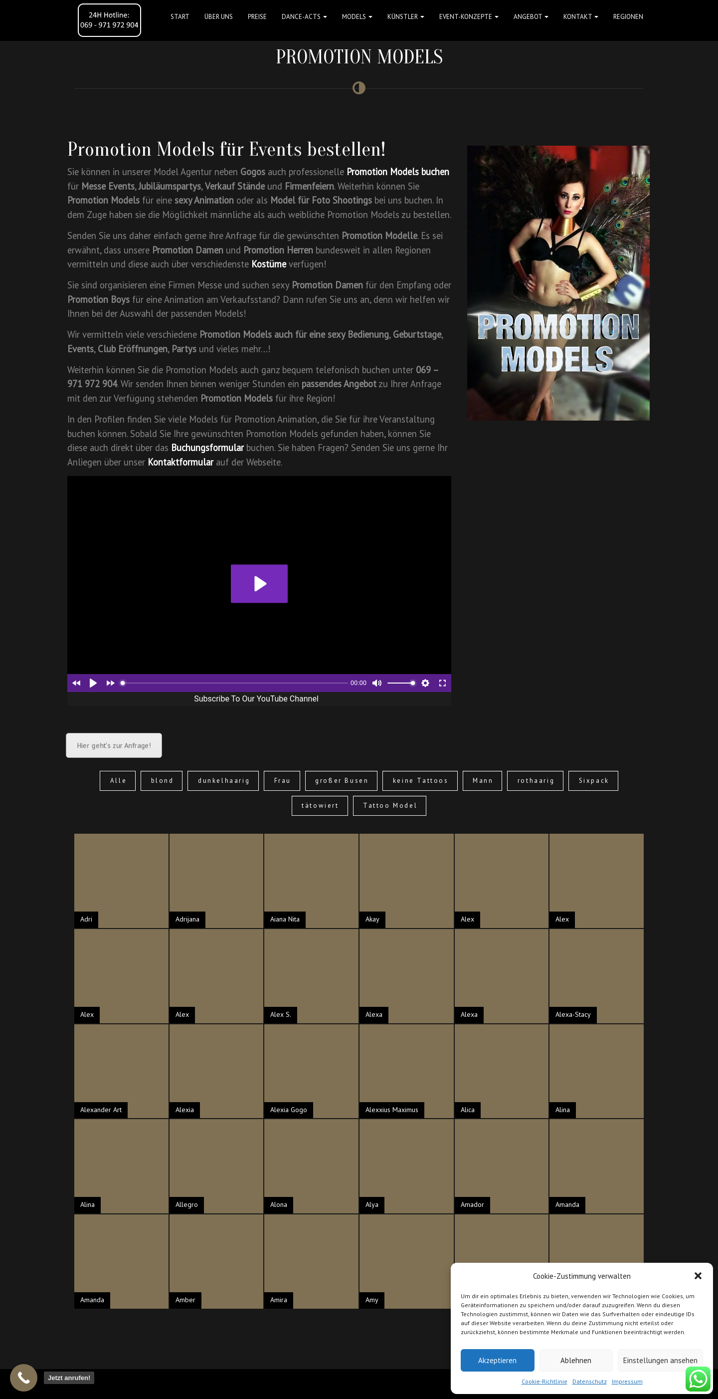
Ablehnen (575, 1360)
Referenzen (444, 1384)
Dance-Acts (304, 16)
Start (180, 16)
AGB (114, 1384)
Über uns (218, 16)
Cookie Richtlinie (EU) (229, 1384)
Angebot (531, 16)
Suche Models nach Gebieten (304, 1384)
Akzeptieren (497, 1360)
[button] (698, 1276)
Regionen (628, 16)
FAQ (355, 1384)
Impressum (627, 1381)
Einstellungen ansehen (660, 1360)
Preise (257, 16)
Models (357, 16)
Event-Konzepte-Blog (394, 1384)
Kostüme (268, 264)
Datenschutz (589, 1381)
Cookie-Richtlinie (544, 1381)
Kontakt (580, 16)
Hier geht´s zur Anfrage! (114, 745)
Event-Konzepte (469, 16)
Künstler (405, 16)
